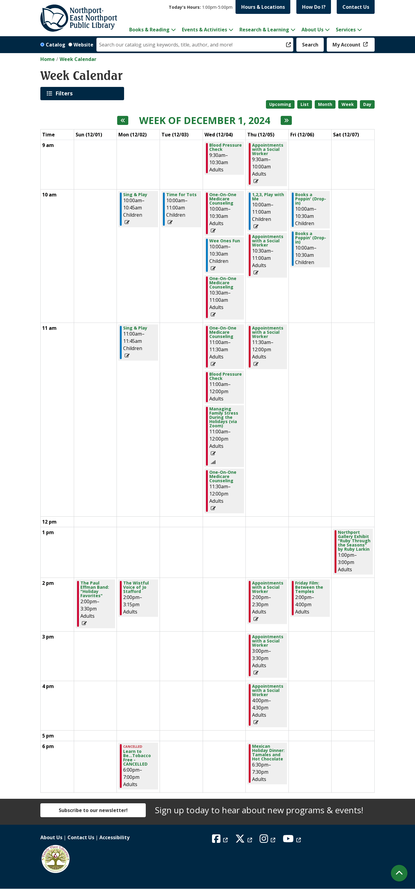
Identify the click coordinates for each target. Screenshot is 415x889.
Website (83, 44)
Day (367, 104)
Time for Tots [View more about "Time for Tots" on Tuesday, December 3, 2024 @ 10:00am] (181, 195)
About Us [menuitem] (312, 29)
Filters (65, 93)
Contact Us (355, 7)
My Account (347, 44)
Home (47, 59)
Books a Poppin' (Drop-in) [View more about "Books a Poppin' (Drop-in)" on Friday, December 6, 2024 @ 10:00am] (310, 199)
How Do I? (314, 7)
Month (325, 104)
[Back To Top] (399, 873)
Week (348, 104)
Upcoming (280, 104)
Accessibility (114, 837)
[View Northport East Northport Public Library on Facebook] (220, 840)
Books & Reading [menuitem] (149, 29)
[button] (200, 7)
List (305, 104)
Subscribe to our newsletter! (93, 810)
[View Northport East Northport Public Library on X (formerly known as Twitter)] (244, 840)
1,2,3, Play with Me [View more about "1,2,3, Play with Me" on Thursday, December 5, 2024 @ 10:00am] (268, 197)
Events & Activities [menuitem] (204, 29)
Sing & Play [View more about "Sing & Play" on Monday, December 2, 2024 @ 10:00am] (135, 195)
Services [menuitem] (346, 29)
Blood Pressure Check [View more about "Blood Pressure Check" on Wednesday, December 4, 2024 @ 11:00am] (225, 376)
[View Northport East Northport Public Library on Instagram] (268, 840)
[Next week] (286, 120)
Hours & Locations (263, 7)
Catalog (55, 44)
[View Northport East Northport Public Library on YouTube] (292, 840)
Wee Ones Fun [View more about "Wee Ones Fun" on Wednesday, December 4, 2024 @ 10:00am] (224, 241)
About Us (51, 837)
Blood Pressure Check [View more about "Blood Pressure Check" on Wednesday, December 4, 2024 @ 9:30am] (225, 147)
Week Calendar (78, 59)
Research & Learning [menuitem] (264, 29)
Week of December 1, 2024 (204, 120)
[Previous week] (122, 120)
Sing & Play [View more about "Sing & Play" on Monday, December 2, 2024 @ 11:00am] (135, 328)
